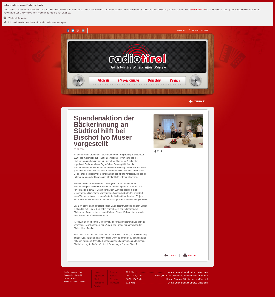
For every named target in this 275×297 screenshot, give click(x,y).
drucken (192, 255)
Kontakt (113, 275)
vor (161, 151)
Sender (97, 286)
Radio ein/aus (195, 80)
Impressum (99, 275)
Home (78, 80)
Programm (99, 283)
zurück (199, 101)
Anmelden (181, 30)
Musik (97, 279)
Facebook (115, 283)
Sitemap (114, 279)
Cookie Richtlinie (197, 9)
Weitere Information (17, 18)
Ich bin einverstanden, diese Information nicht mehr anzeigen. (37, 22)
